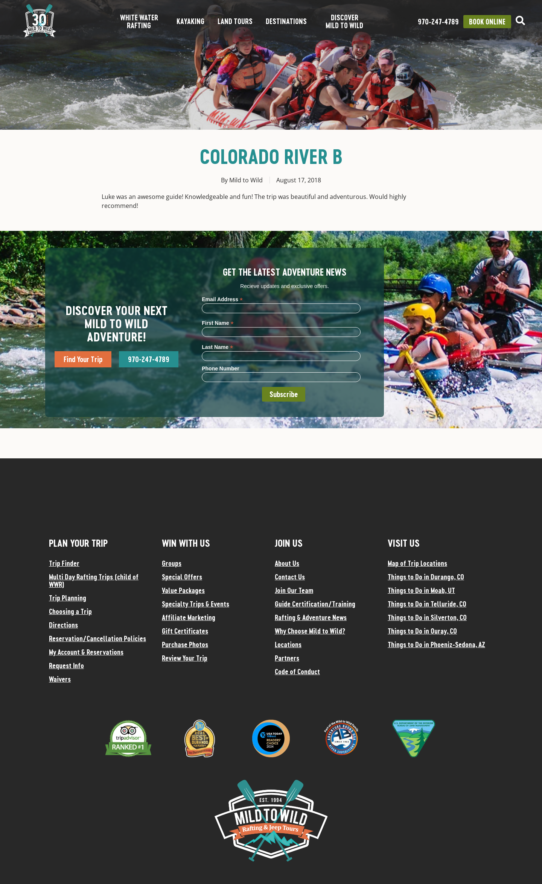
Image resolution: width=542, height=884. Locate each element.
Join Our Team (294, 590)
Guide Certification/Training (315, 604)
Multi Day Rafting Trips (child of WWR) (94, 580)
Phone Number (220, 368)
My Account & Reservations (86, 652)
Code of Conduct (297, 671)
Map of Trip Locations (417, 563)
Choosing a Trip (70, 611)
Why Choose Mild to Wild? (310, 631)
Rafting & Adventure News (311, 617)
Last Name (217, 347)
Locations (288, 644)
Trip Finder (64, 563)
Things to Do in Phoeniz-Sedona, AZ (436, 644)
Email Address (222, 299)
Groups (171, 563)
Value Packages (183, 590)
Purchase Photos (185, 644)
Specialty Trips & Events (195, 604)
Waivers (60, 679)
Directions (63, 625)
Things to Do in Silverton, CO (427, 617)
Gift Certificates (185, 631)
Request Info (66, 665)
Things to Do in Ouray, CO (422, 631)
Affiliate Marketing (188, 617)
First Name (217, 323)
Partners (287, 658)
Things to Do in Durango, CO (426, 577)
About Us (287, 563)
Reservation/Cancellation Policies (97, 638)
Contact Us (290, 577)
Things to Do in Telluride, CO (427, 604)
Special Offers (182, 577)
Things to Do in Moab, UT (421, 590)
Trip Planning (67, 598)
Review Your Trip (184, 658)
